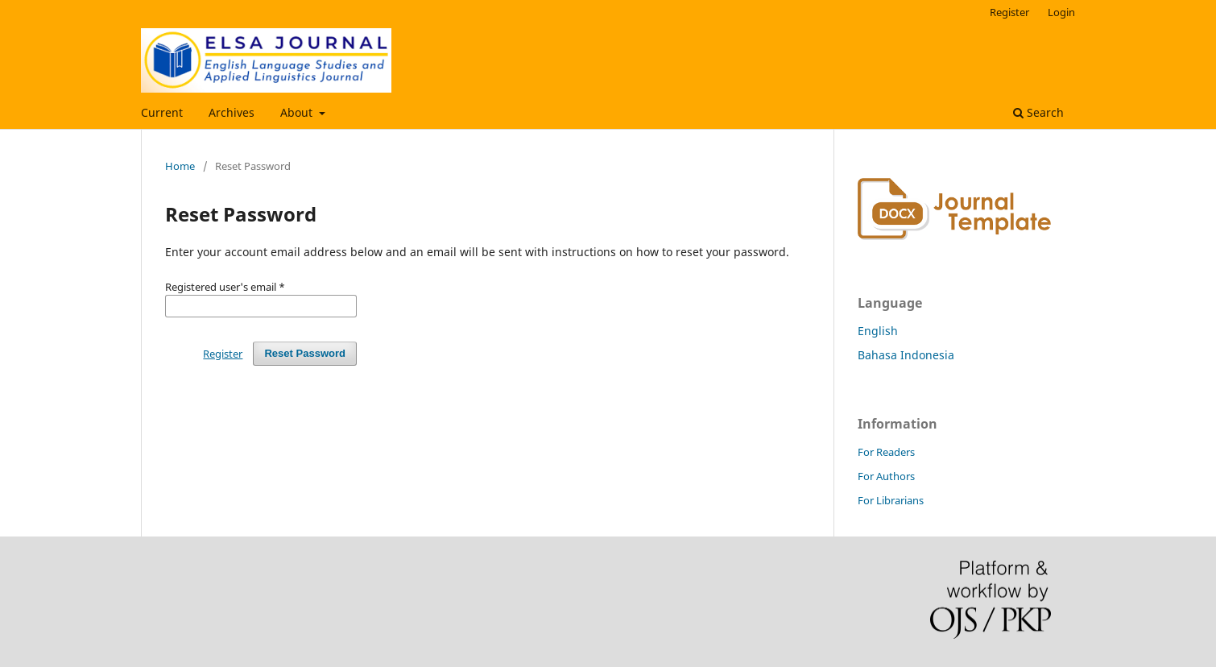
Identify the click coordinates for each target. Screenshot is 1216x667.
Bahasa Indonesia (906, 354)
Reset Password (304, 353)
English (878, 330)
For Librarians (891, 500)
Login (1061, 12)
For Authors (886, 476)
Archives (231, 112)
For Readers (886, 452)
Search (1038, 112)
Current (162, 112)
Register (1009, 12)
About (298, 112)
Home (180, 166)
